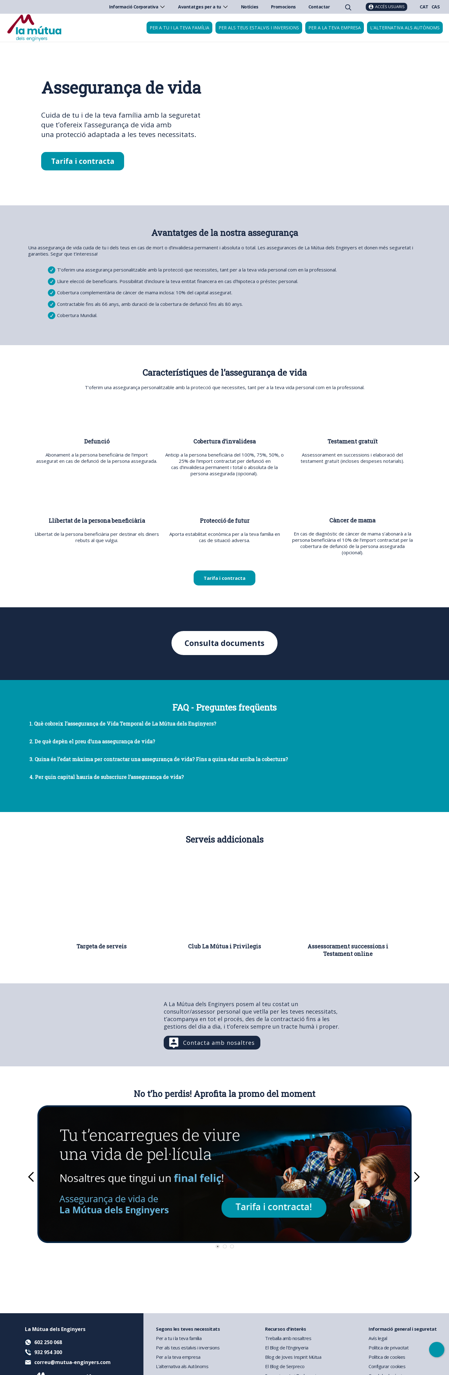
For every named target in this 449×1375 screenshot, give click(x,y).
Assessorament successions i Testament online (347, 949)
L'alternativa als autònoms (405, 28)
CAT (424, 7)
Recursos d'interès (285, 1329)
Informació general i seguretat (403, 1329)
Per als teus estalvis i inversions (259, 28)
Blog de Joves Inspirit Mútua (293, 1357)
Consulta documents (225, 643)
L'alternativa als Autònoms (182, 1366)
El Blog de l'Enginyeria (286, 1347)
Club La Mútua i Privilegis (224, 946)
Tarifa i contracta (82, 161)
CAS (436, 7)
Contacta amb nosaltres (219, 1043)
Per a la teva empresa (334, 28)
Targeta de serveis (101, 946)
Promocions (283, 7)
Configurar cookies (387, 1366)
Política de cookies (387, 1357)
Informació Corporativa (137, 7)
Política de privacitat (388, 1347)
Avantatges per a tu (203, 7)
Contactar (319, 7)
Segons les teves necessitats (188, 1329)
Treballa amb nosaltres (288, 1338)
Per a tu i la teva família (179, 28)
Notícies (249, 7)
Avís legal (378, 1338)
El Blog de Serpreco (285, 1366)
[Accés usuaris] (386, 7)
